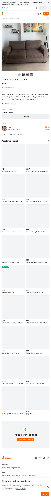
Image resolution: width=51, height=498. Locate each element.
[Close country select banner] (49, 2)
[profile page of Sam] (4, 128)
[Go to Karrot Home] (6, 458)
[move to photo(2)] (23, 74)
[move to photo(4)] (31, 74)
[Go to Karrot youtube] (44, 458)
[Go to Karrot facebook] (36, 458)
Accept (45, 494)
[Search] (47, 18)
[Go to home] (2, 13)
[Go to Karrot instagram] (40, 458)
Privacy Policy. (21, 489)
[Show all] (48, 141)
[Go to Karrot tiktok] (47, 458)
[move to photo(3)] (27, 74)
